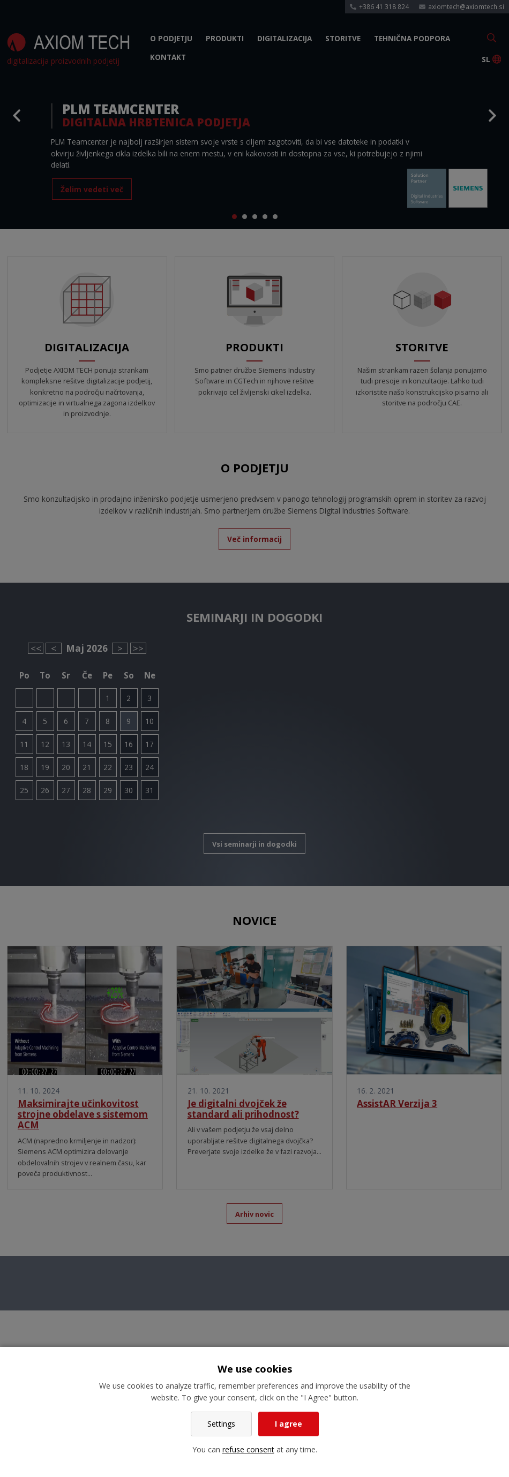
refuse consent (248, 1449)
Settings (221, 1424)
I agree (288, 1424)
